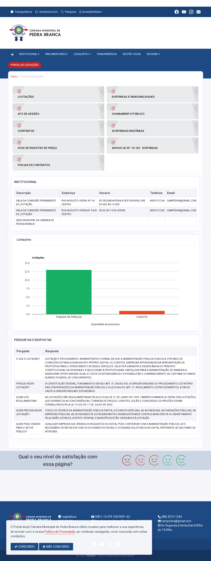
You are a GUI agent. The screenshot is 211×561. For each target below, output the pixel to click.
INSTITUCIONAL (29, 54)
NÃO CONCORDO (56, 547)
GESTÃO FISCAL (131, 54)
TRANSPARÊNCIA (107, 54)
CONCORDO (24, 547)
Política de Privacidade (59, 532)
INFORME (153, 54)
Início (14, 76)
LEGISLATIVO (82, 54)
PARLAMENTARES (56, 54)
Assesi (91, 555)
